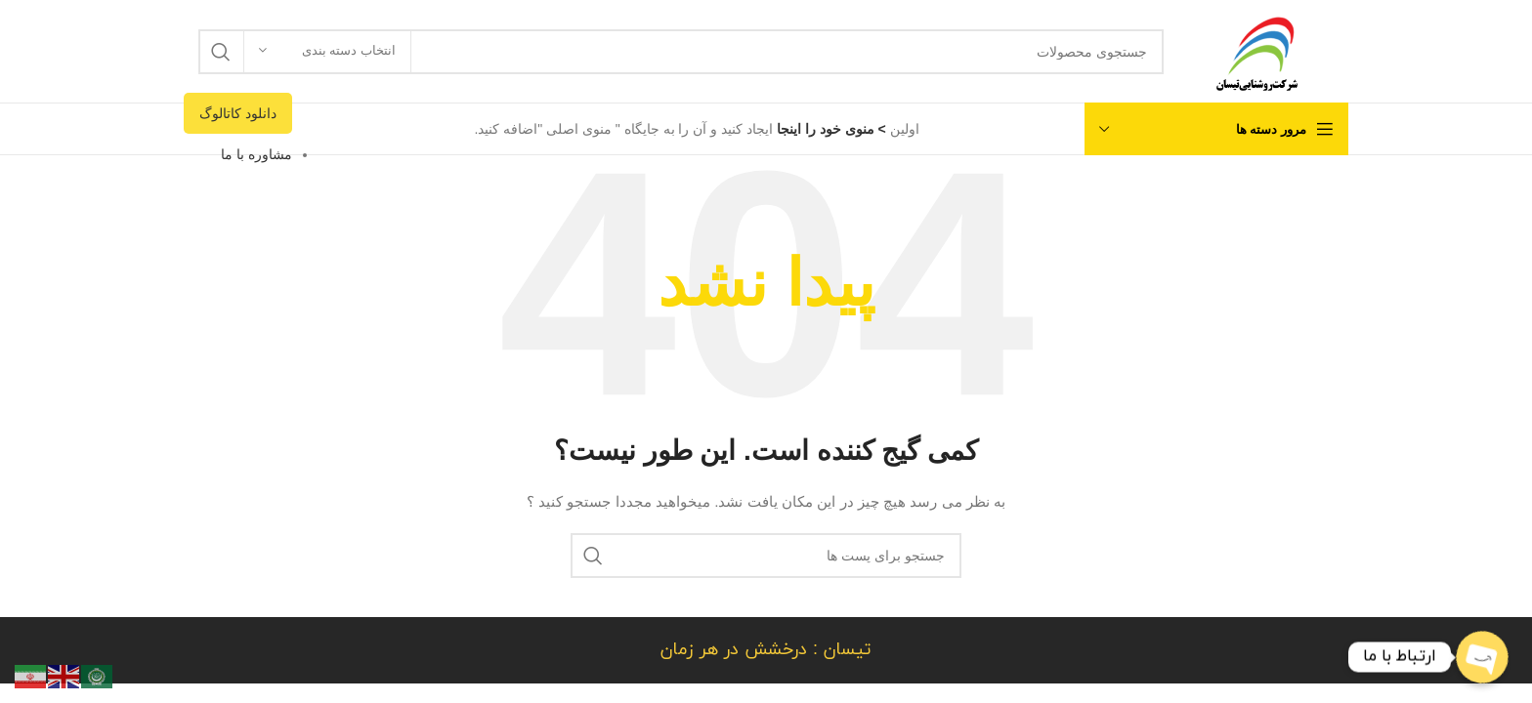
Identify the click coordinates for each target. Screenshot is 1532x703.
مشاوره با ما (256, 154)
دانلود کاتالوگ (238, 113)
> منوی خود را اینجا (829, 129)
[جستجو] (681, 51)
